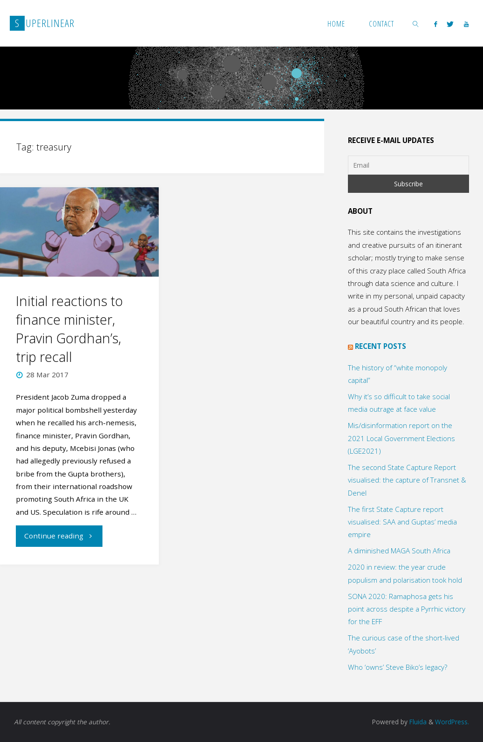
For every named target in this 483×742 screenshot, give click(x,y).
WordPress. (452, 721)
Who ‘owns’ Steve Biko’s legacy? (397, 667)
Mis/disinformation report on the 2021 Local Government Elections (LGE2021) (401, 438)
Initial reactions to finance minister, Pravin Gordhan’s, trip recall (69, 329)
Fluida (417, 721)
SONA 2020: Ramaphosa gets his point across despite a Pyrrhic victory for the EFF (406, 609)
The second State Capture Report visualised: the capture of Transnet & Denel (407, 480)
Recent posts (380, 346)
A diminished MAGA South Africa (399, 550)
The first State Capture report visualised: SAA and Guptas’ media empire (402, 521)
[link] (416, 23)
